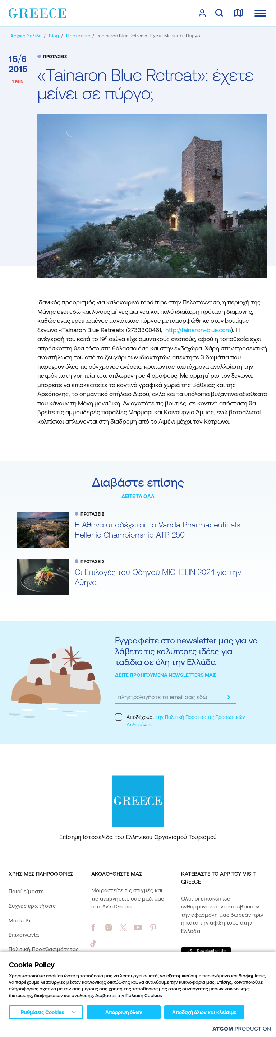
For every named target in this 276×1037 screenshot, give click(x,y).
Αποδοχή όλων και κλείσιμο (204, 1012)
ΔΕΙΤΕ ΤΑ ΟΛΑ (138, 496)
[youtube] (138, 927)
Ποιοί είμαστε (26, 891)
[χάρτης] (238, 13)
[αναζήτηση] (219, 13)
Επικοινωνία (24, 935)
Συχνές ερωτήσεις (32, 906)
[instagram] (108, 927)
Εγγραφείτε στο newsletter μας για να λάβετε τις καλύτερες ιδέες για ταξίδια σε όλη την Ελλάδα (186, 651)
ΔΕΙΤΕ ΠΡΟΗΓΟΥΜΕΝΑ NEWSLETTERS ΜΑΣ (165, 675)
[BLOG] (54, 35)
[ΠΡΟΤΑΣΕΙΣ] (78, 35)
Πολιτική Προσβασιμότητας (44, 949)
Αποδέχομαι (180, 720)
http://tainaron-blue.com (198, 330)
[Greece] (37, 12)
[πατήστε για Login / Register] (202, 13)
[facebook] (93, 927)
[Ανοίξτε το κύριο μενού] (260, 13)
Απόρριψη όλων (123, 1012)
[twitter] (123, 927)
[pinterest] (153, 927)
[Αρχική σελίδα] (26, 35)
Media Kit (20, 920)
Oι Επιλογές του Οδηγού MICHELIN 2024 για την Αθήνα (158, 577)
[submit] (228, 697)
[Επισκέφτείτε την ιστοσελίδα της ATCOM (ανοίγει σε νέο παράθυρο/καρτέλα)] (241, 1029)
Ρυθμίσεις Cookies (42, 1012)
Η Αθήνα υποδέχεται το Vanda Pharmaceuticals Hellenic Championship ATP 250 (157, 529)
